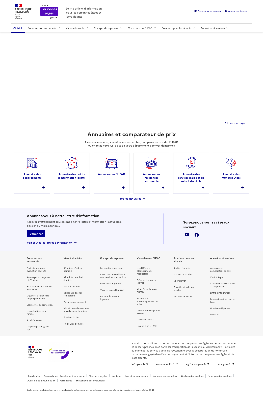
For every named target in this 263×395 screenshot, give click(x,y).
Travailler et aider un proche (184, 288)
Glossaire (214, 314)
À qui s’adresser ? (35, 320)
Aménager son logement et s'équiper (39, 278)
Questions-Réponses (220, 308)
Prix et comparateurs (136, 375)
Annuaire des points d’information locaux (71, 175)
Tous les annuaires (129, 198)
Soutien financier (182, 268)
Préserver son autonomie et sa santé (39, 288)
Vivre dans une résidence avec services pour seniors (113, 276)
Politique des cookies (219, 375)
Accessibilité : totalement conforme (64, 375)
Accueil (17, 27)
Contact (116, 375)
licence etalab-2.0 (143, 390)
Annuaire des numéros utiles (231, 175)
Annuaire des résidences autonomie (151, 177)
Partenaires (66, 380)
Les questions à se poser (111, 268)
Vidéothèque (216, 277)
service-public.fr (165, 364)
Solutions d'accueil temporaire (73, 294)
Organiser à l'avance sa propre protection (38, 297)
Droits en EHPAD (145, 319)
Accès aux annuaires (209, 11)
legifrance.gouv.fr (196, 364)
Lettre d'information (220, 292)
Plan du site (33, 375)
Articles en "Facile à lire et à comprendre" (222, 285)
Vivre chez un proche (110, 283)
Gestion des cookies (192, 375)
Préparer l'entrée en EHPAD (146, 281)
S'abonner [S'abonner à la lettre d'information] (36, 233)
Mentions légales (98, 375)
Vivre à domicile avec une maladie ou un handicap (76, 309)
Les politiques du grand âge (38, 328)
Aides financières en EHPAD (147, 290)
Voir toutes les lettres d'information (49, 242)
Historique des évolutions (90, 380)
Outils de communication (41, 380)
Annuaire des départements (32, 175)
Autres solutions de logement (109, 297)
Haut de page (236, 123)
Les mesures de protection (40, 304)
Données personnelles (164, 375)
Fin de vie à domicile (74, 323)
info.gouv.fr (138, 364)
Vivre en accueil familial (111, 289)
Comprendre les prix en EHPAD (148, 312)
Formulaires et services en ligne (222, 300)
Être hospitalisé (71, 317)
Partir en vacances (183, 296)
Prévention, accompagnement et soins (147, 301)
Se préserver (180, 280)
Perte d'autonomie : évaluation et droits (36, 269)
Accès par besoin (238, 11)
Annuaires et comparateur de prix (220, 269)
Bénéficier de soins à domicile (74, 278)
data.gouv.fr (224, 364)
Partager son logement (75, 301)
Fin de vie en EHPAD (147, 325)
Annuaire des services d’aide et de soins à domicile (191, 177)
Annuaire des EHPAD (111, 174)
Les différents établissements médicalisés (144, 271)
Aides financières (72, 286)
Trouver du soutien (183, 274)
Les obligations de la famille (36, 312)
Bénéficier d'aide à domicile (73, 269)
